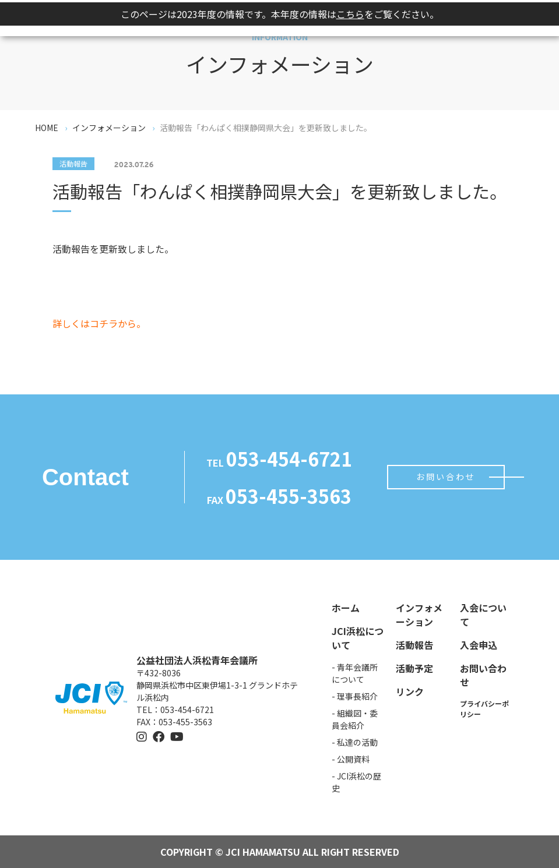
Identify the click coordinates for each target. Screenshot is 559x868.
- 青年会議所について (355, 673)
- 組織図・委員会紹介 (355, 719)
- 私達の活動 (355, 742)
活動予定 (414, 668)
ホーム (346, 608)
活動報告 (414, 645)
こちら (350, 14)
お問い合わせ (445, 477)
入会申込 (478, 645)
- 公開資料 (351, 759)
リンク (410, 691)
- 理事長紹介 (355, 696)
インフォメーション (419, 615)
